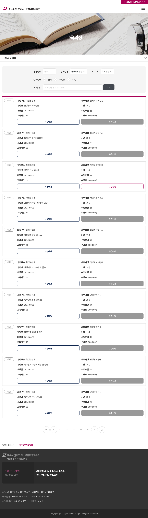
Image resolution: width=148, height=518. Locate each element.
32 (67, 429)
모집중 (59, 79)
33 (74, 429)
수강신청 (112, 186)
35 (88, 429)
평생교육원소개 (8, 445)
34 (81, 429)
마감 (71, 79)
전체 (47, 79)
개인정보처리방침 (26, 445)
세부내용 (48, 121)
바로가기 (133, 1)
